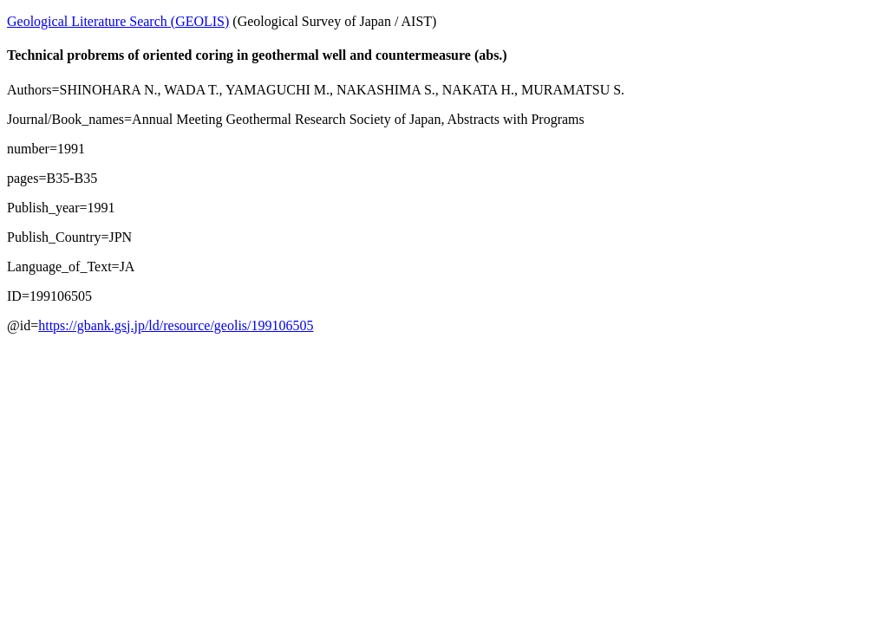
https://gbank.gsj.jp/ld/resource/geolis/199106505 (175, 325)
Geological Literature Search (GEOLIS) (118, 21)
